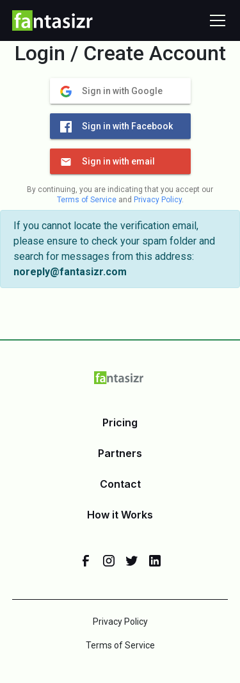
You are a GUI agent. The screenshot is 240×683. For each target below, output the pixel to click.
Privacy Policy (158, 199)
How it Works (120, 514)
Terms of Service (86, 199)
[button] (215, 20)
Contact (120, 484)
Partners (120, 453)
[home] (53, 20)
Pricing (120, 422)
